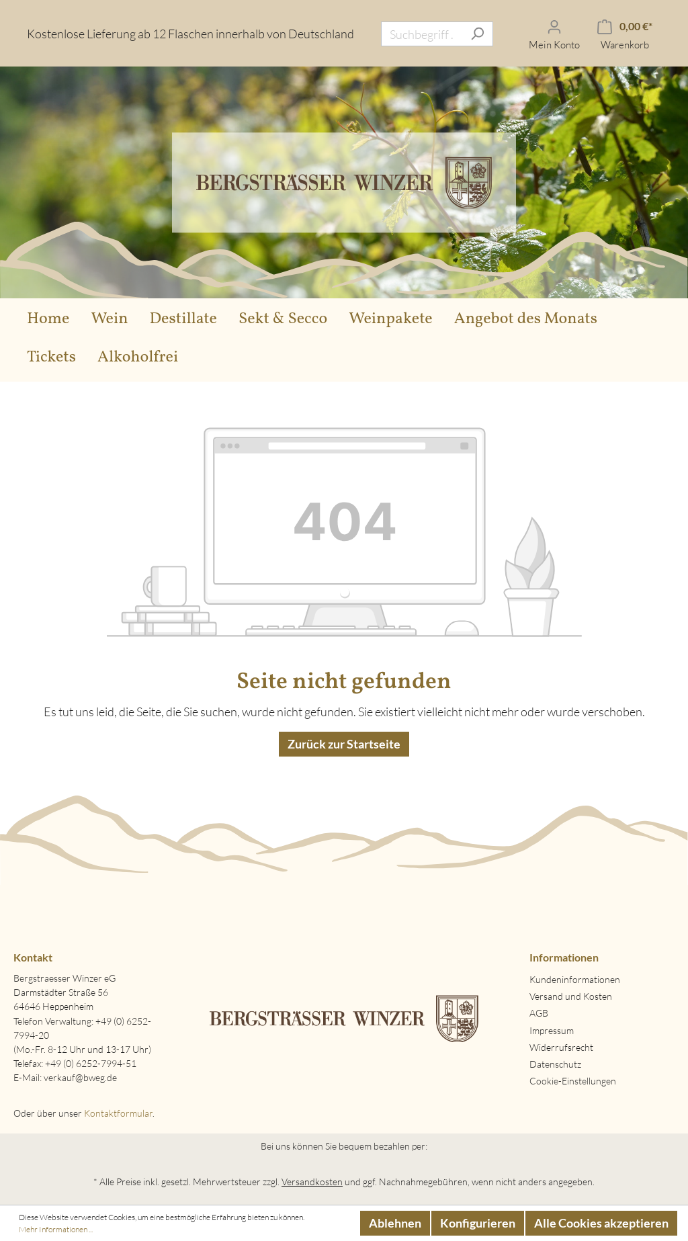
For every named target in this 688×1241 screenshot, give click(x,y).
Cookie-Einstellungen (572, 1080)
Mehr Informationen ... (56, 1229)
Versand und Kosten (570, 996)
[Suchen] (477, 34)
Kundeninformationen (574, 979)
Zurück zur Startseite (344, 743)
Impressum (551, 1030)
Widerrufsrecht (561, 1047)
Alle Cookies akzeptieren (601, 1222)
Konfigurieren (477, 1222)
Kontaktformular (118, 1113)
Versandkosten (312, 1181)
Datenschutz (555, 1064)
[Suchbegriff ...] (421, 34)
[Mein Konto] (554, 34)
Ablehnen (395, 1222)
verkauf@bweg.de (80, 1077)
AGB (538, 1013)
